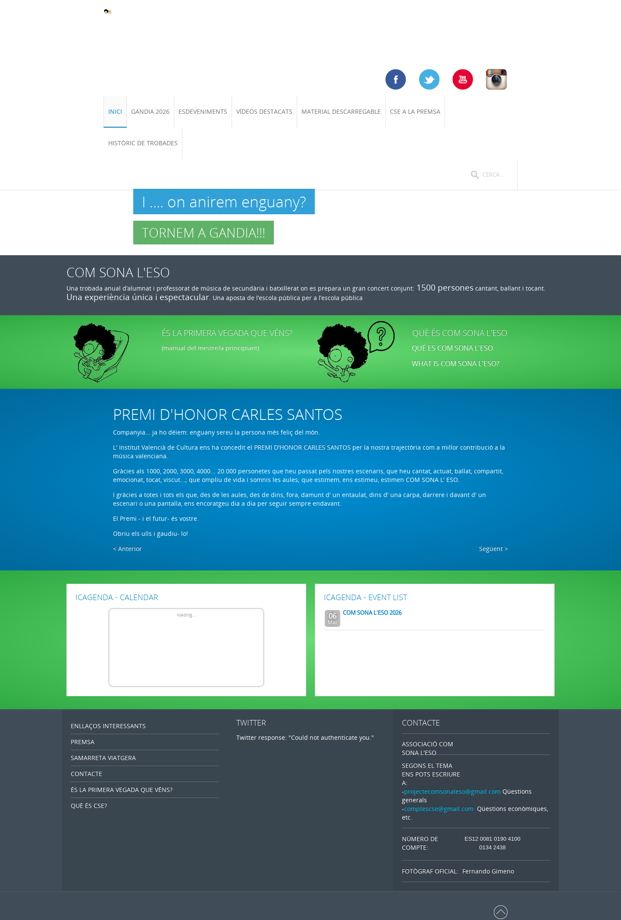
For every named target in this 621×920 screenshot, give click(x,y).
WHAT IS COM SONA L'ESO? (456, 363)
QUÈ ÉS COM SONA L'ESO (460, 332)
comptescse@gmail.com (439, 808)
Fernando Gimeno (488, 871)
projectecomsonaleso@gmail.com (452, 791)
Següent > (493, 548)
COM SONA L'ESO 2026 (372, 612)
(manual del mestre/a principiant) (210, 348)
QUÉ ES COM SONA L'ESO (452, 348)
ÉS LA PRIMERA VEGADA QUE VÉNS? (227, 332)
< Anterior (127, 548)
